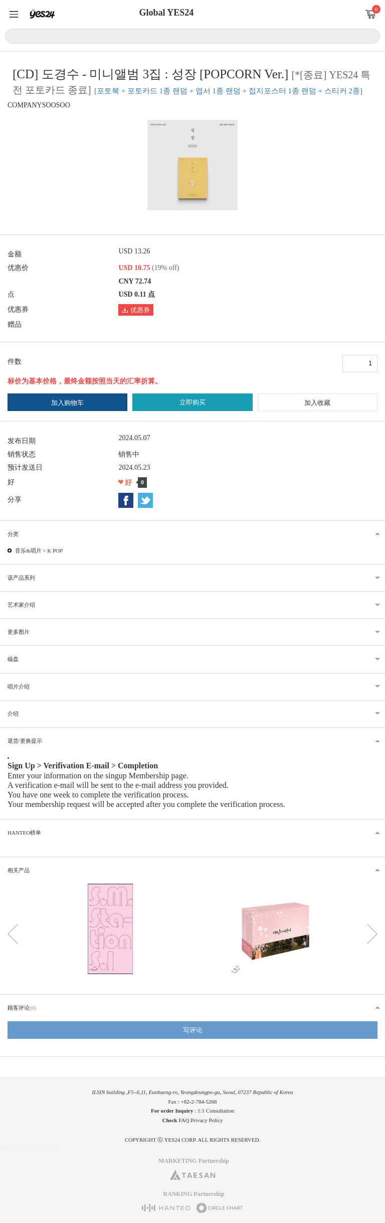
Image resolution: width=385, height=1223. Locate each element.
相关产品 (19, 870)
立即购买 (192, 402)
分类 (13, 534)
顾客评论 (22, 1008)
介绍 (13, 714)
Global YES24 (166, 13)
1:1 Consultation (216, 1111)
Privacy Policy (206, 1120)
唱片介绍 (19, 687)
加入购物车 (67, 402)
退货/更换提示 (25, 741)
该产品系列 (21, 578)
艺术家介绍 (21, 605)
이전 (13, 934)
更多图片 (19, 632)
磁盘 (13, 659)
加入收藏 (317, 402)
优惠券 (136, 310)
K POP (55, 551)
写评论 (193, 1030)
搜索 (370, 35)
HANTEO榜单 (24, 833)
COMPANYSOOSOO (39, 105)
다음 (372, 934)
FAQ (183, 1120)
